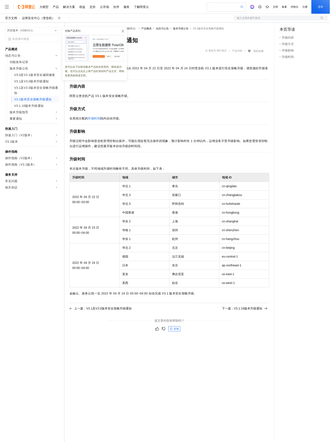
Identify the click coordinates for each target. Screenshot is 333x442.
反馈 (174, 328)
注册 (304, 6)
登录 (320, 6)
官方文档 (11, 18)
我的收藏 (258, 51)
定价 (93, 7)
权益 (82, 7)
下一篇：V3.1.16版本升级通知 (244, 308)
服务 (127, 7)
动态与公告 (162, 28)
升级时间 (94, 118)
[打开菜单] (7, 7)
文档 (275, 6)
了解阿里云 (141, 7)
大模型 (43, 7)
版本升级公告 (180, 28)
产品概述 (146, 28)
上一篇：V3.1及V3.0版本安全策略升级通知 (100, 308)
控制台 (294, 6)
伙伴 (116, 7)
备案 (284, 6)
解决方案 (69, 7)
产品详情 (237, 50)
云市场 (104, 7)
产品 (56, 7)
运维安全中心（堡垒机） (38, 18)
